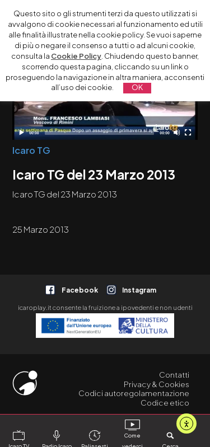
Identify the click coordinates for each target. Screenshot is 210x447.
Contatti (174, 374)
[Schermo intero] (188, 132)
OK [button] (137, 87)
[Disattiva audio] (177, 132)
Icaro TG (31, 150)
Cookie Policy (76, 55)
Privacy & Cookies (156, 384)
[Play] (21, 132)
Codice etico (165, 402)
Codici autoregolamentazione (133, 393)
